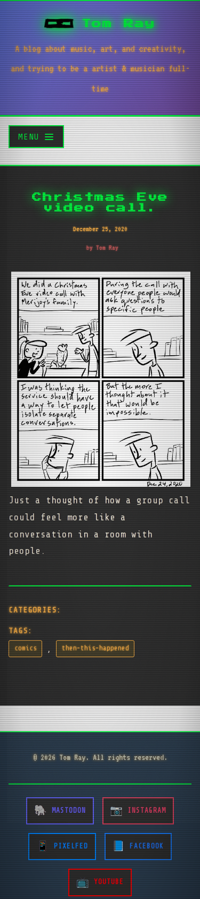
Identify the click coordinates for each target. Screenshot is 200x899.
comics (25, 648)
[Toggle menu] (36, 136)
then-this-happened (95, 648)
